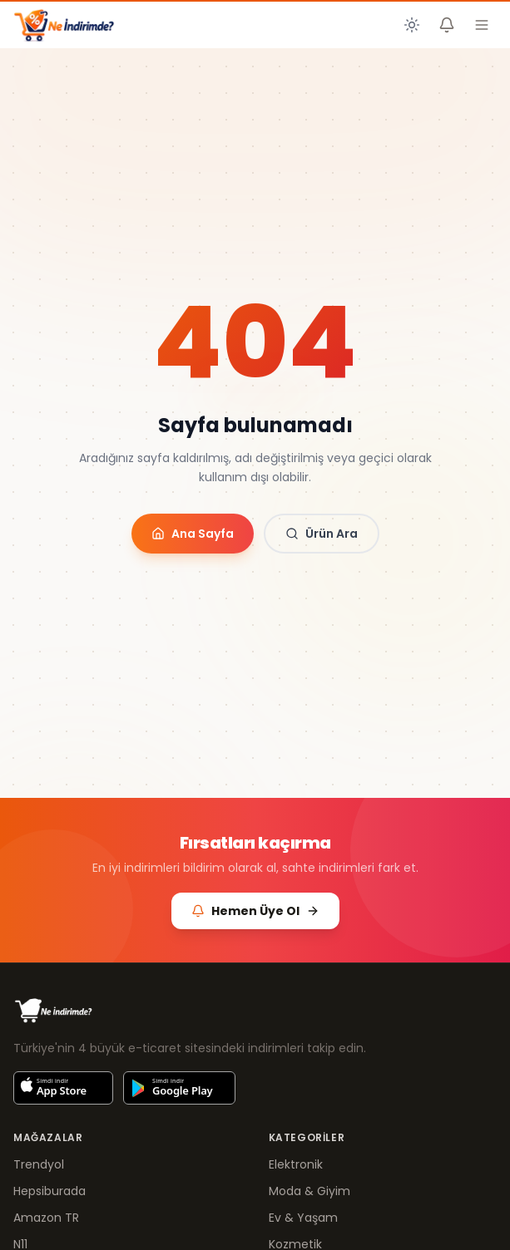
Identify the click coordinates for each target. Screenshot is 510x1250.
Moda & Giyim (309, 1191)
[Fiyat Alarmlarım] (447, 25)
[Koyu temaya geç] (412, 25)
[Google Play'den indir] (179, 1088)
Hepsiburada (49, 1191)
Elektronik (296, 1164)
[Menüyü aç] (482, 25)
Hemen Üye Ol (255, 911)
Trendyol (38, 1164)
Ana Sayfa (192, 533)
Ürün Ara (321, 533)
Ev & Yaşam (303, 1217)
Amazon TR (46, 1217)
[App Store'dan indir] (63, 1088)
